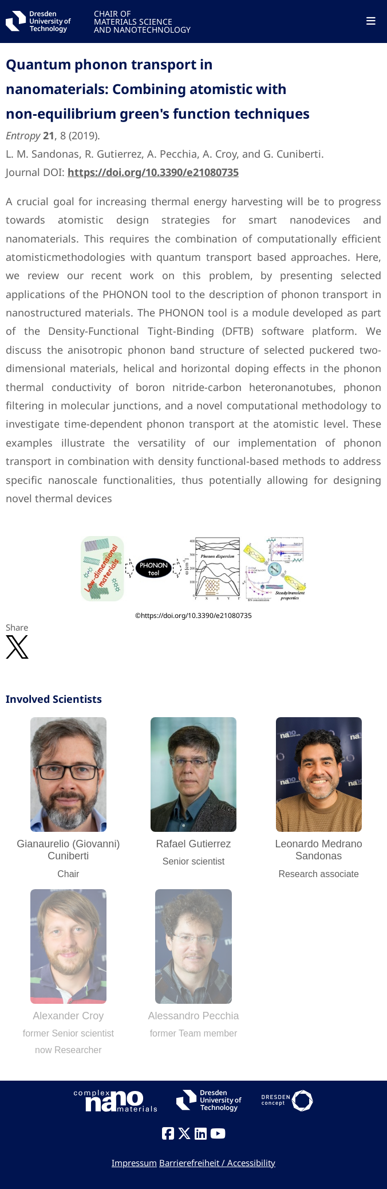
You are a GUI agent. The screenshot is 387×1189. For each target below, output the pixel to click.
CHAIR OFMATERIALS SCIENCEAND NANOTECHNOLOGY (142, 21)
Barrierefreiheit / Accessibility (217, 1162)
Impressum (134, 1162)
